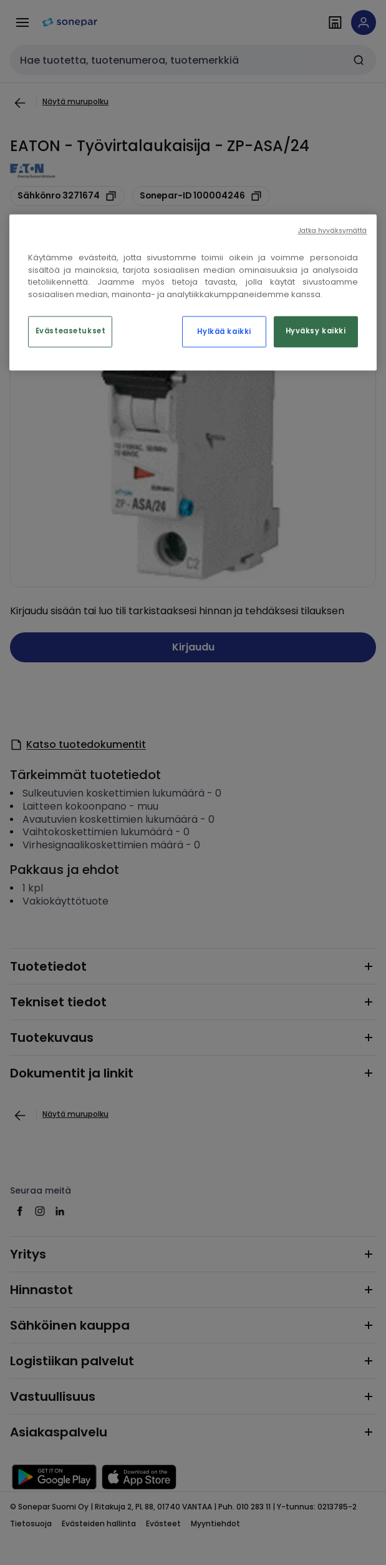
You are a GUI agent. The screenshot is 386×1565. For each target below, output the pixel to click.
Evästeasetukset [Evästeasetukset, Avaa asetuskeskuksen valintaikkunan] (71, 331)
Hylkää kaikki (224, 332)
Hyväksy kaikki (316, 331)
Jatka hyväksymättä (332, 231)
